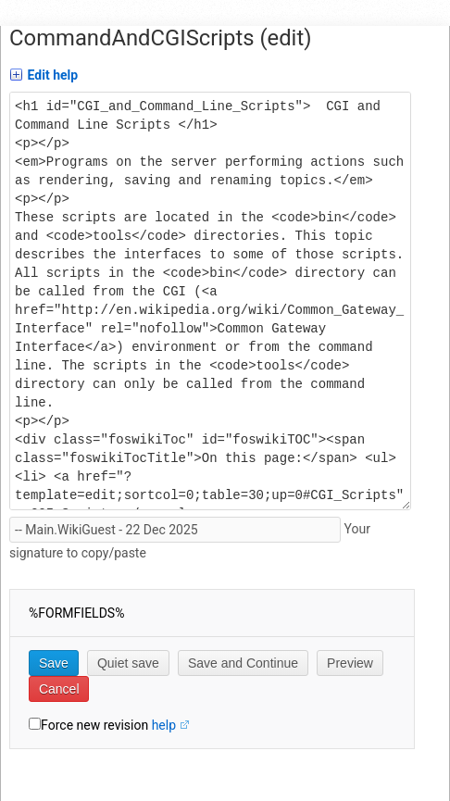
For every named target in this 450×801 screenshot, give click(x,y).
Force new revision (94, 725)
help (164, 725)
